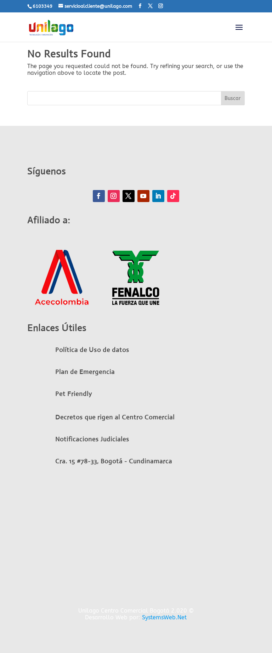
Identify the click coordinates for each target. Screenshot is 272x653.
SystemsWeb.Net (164, 617)
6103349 (42, 6)
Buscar (233, 98)
